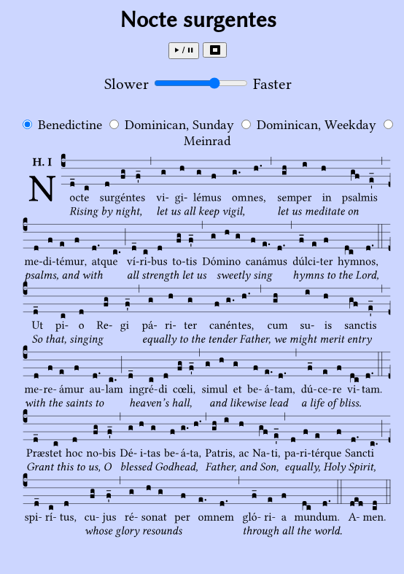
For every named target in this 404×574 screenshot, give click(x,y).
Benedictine (72, 125)
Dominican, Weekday (316, 125)
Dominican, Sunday (179, 125)
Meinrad (207, 141)
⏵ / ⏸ (183, 49)
